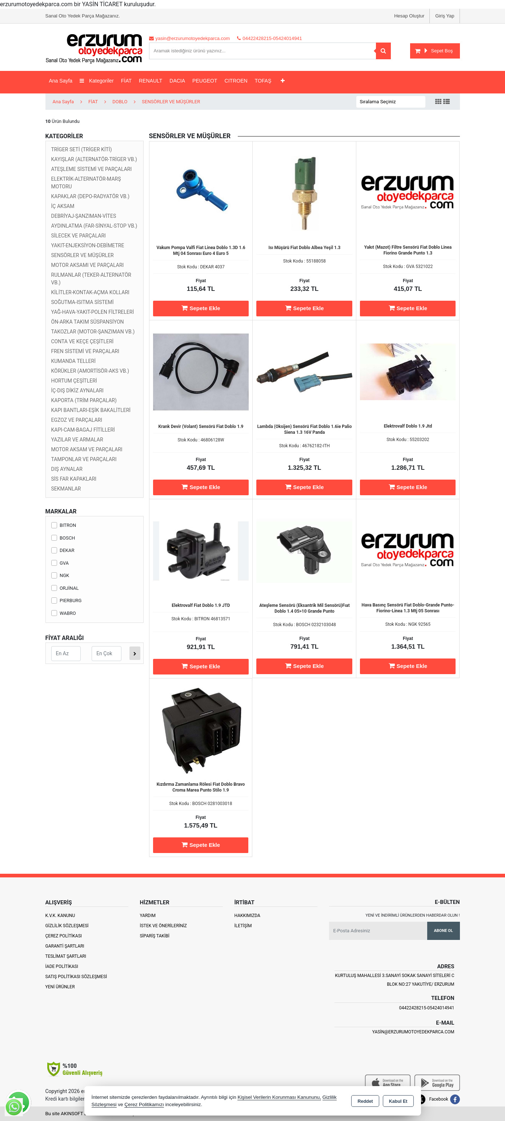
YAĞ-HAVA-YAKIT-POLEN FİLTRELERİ (92, 312)
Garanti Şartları (64, 946)
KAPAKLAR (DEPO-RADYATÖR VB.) (90, 196)
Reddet (365, 1101)
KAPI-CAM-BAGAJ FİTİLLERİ (83, 430)
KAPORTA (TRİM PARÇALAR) (84, 400)
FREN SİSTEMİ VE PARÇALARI (85, 351)
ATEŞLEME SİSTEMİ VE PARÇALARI (91, 169)
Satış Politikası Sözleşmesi (76, 976)
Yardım (148, 915)
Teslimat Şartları (66, 956)
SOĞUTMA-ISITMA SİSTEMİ (82, 302)
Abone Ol (443, 930)
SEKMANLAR (66, 489)
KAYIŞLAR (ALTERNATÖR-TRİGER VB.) (94, 159)
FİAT (126, 81)
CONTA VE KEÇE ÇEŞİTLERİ (82, 341)
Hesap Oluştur (409, 16)
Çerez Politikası (63, 935)
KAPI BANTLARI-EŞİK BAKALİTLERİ (91, 410)
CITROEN (236, 81)
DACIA (177, 81)
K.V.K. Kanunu (60, 915)
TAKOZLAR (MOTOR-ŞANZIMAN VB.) (93, 332)
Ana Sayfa (61, 81)
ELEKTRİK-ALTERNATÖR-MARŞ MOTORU (86, 182)
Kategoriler (97, 81)
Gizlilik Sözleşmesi (67, 925)
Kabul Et (398, 1101)
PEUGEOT (204, 81)
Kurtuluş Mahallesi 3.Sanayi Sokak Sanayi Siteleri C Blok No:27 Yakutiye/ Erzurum (394, 980)
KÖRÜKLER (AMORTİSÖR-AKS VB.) (90, 371)
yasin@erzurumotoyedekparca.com (413, 1031)
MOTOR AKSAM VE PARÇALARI (87, 449)
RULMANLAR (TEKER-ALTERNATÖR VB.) (91, 278)
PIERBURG (66, 600)
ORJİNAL (65, 588)
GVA (60, 563)
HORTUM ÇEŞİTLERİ (74, 381)
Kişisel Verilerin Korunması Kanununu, (279, 1097)
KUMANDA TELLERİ (73, 361)
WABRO (63, 613)
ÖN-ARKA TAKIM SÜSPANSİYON (87, 322)
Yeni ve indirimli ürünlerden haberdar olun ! (413, 915)
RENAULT (150, 81)
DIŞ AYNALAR (67, 469)
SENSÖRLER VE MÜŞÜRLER (82, 255)
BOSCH (63, 538)
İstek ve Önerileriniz (163, 925)
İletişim (243, 925)
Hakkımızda (247, 915)
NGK (60, 575)
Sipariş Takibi (154, 935)
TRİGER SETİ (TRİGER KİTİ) (81, 149)
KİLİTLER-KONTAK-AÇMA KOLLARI (90, 292)
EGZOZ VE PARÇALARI (77, 420)
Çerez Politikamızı (144, 1104)
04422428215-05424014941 (426, 1007)
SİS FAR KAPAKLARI (74, 479)
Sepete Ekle (200, 308)
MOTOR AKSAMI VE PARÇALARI (87, 265)
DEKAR (63, 550)
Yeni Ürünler (60, 986)
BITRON (63, 525)
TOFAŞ (263, 81)
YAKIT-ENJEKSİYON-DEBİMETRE (87, 245)
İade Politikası (61, 966)
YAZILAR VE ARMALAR (77, 440)
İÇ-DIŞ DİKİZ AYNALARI (77, 390)
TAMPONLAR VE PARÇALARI (84, 459)
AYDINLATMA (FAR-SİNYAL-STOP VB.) (94, 226)
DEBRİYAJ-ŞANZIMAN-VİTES (83, 216)
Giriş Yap (444, 16)
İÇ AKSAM (63, 206)
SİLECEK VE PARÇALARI (78, 236)
